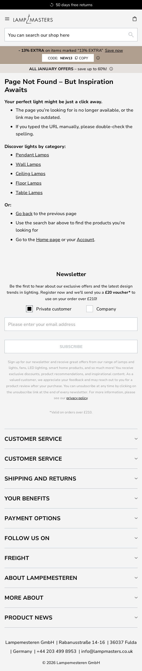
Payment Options (32, 518)
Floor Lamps (28, 183)
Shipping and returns (40, 478)
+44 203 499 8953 (56, 651)
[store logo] (36, 19)
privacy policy (76, 397)
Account (85, 239)
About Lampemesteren (40, 577)
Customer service (33, 458)
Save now (114, 50)
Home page (48, 239)
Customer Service (33, 438)
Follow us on (27, 538)
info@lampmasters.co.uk (107, 651)
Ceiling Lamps (30, 173)
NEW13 (68, 58)
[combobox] (71, 34)
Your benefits (27, 498)
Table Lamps (29, 192)
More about (23, 597)
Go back (24, 213)
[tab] (71, 439)
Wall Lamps (28, 164)
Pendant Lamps (32, 154)
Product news (28, 617)
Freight (16, 558)
